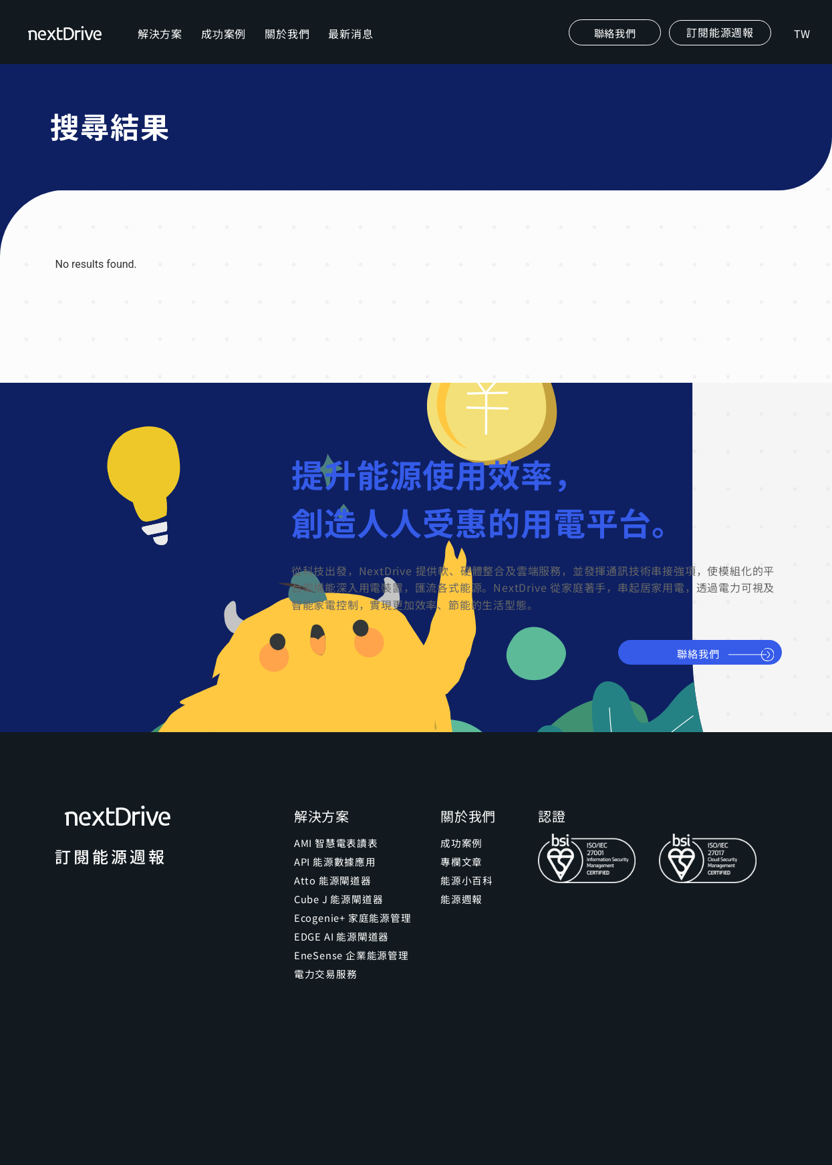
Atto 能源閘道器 (330, 901)
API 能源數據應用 (333, 882)
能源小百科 (465, 901)
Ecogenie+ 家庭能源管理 (350, 938)
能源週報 (460, 920)
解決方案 (162, 44)
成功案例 (225, 44)
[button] (718, 43)
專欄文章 (460, 882)
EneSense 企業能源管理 (349, 976)
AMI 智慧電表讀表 (334, 863)
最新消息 (353, 44)
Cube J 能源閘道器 (337, 920)
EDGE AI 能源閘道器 (339, 957)
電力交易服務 (324, 994)
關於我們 (289, 44)
